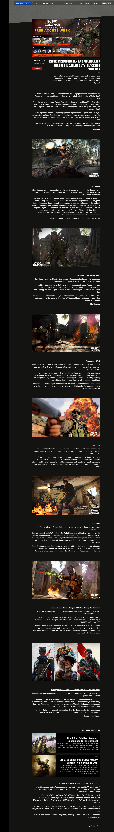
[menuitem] (78, 3)
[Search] (23, 3)
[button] (106, 3)
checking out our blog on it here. (65, 218)
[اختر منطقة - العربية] (29, 3)
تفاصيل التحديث (59, 3)
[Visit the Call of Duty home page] (98, 3)
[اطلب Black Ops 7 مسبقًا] (14, 3)
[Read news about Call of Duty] (86, 3)
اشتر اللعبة (28, 68)
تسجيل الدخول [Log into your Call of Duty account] (40, 3)
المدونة (78, 3)
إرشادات (70, 3)
